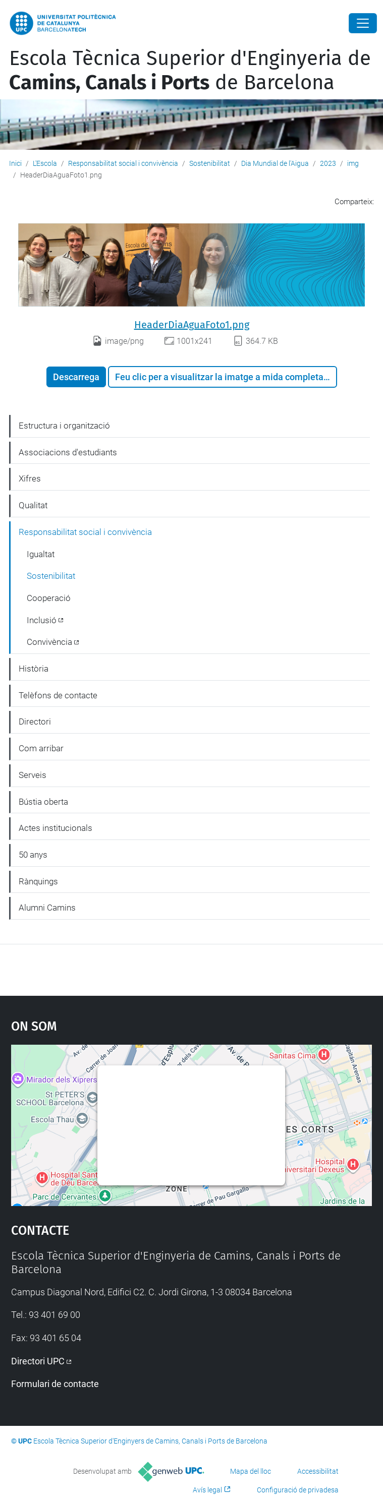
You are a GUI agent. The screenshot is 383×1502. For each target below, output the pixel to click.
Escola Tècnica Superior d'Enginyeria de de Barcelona (190, 70)
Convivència (49, 642)
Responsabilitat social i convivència (123, 163)
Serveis (32, 775)
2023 (328, 163)
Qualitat (33, 505)
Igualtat (40, 554)
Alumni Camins (47, 908)
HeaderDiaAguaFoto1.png (191, 325)
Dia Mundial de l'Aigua (275, 163)
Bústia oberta (43, 802)
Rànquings (38, 881)
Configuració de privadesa (298, 1490)
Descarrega (76, 377)
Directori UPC (38, 1361)
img (353, 163)
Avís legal (207, 1490)
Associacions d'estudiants (68, 452)
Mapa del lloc (250, 1471)
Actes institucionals (55, 828)
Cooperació (49, 598)
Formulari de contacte (55, 1383)
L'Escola (45, 163)
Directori (35, 721)
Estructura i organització (64, 425)
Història (33, 669)
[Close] (363, 23)
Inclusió (42, 620)
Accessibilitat (318, 1471)
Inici (15, 163)
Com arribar (41, 748)
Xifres (30, 478)
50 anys (33, 855)
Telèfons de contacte (58, 695)
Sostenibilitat (209, 163)
